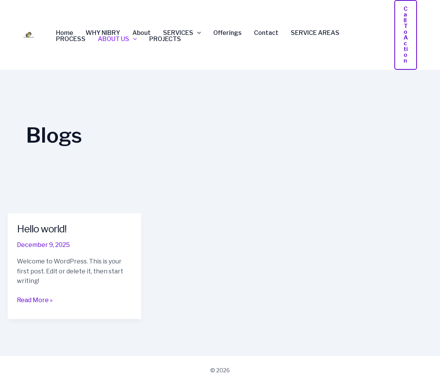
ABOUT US (117, 39)
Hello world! (41, 229)
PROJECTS (165, 39)
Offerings (227, 33)
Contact (266, 33)
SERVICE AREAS (315, 33)
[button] (405, 35)
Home (64, 33)
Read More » (35, 299)
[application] (197, 33)
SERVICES (182, 33)
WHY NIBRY (103, 33)
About (141, 33)
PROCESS (71, 39)
